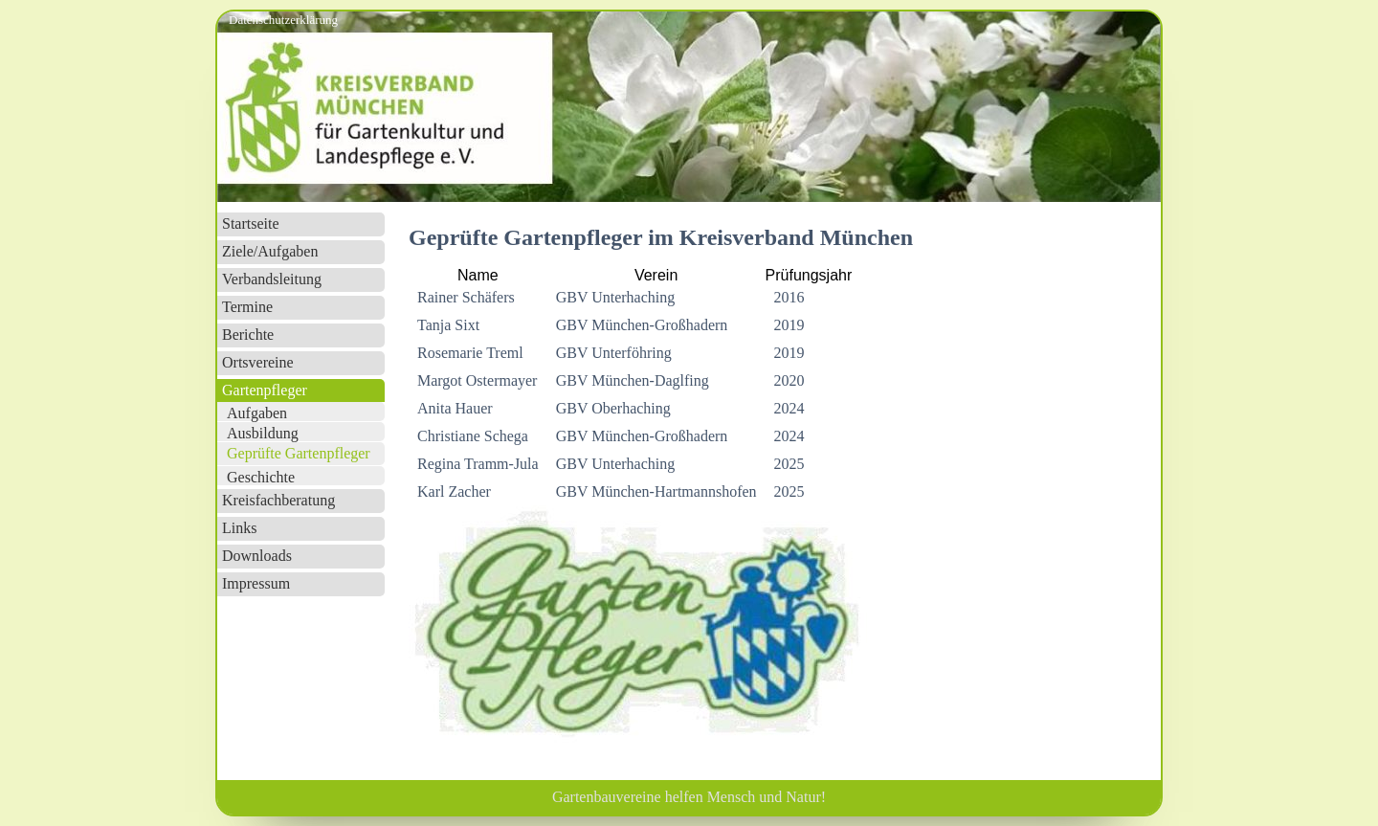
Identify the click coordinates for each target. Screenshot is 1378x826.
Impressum (256, 583)
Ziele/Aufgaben (270, 251)
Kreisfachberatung (278, 500)
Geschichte (261, 477)
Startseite (250, 223)
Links (239, 528)
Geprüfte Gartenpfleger (298, 453)
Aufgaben (257, 413)
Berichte (248, 334)
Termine (247, 307)
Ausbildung (263, 433)
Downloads (257, 555)
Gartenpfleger (264, 390)
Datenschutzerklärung (283, 19)
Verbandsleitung (272, 279)
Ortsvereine (258, 362)
